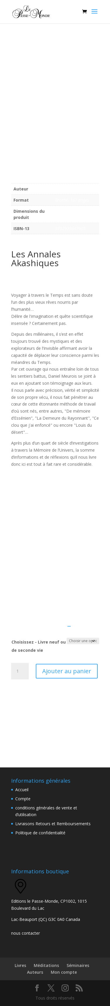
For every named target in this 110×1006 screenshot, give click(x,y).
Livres (20, 965)
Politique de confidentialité (40, 832)
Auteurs (35, 972)
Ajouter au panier (66, 671)
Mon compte (64, 972)
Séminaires (78, 965)
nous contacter (25, 933)
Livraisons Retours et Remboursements (53, 823)
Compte (23, 798)
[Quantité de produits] (20, 671)
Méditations (46, 965)
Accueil (21, 789)
